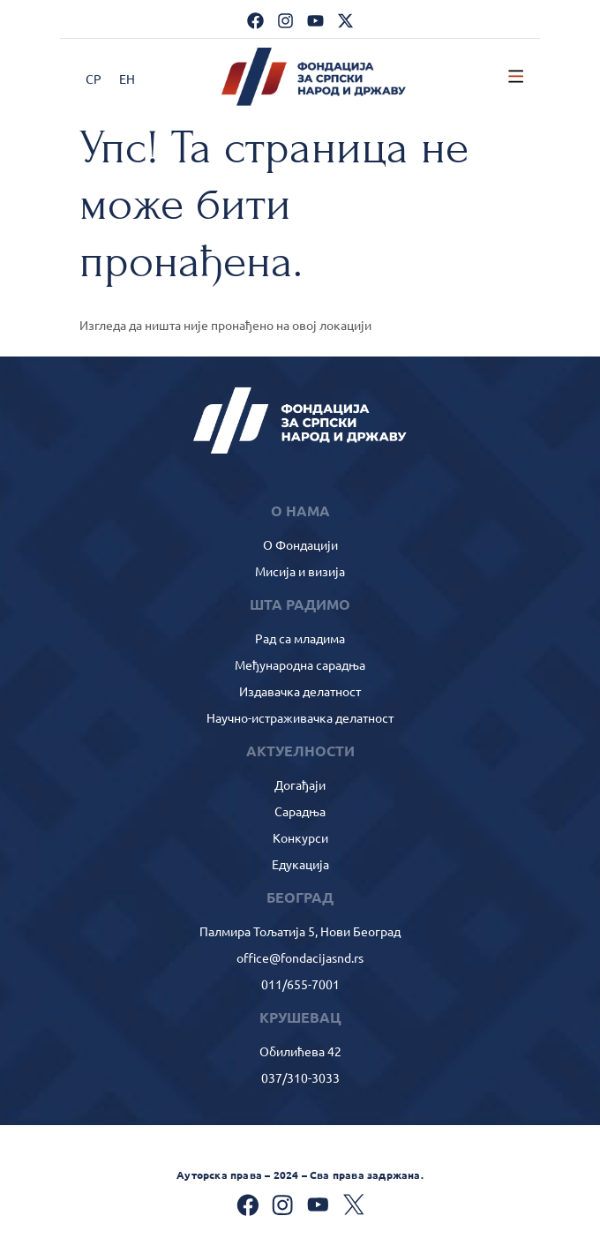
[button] (515, 77)
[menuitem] (93, 78)
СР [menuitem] (93, 78)
